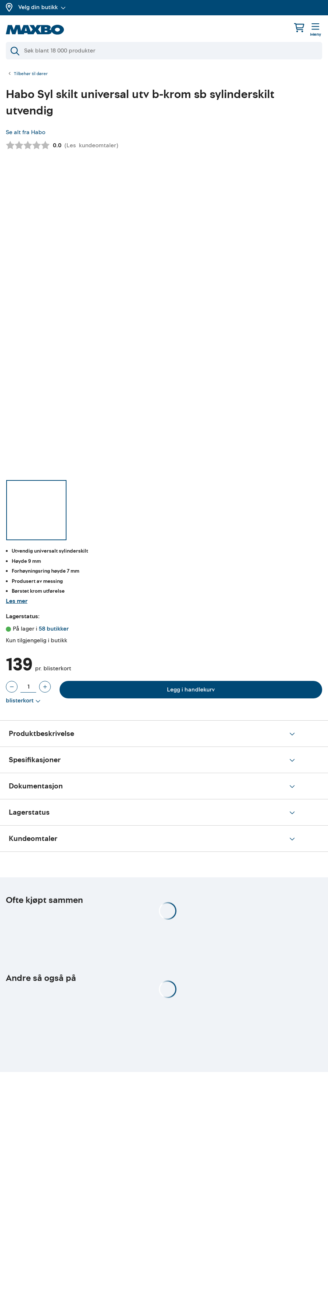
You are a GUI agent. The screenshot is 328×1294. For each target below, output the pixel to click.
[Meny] (315, 30)
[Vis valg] (23, 701)
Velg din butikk (42, 7)
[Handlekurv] (299, 27)
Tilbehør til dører (31, 74)
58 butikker (54, 629)
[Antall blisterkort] (28, 687)
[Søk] (164, 50)
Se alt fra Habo (25, 132)
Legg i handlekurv (191, 690)
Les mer (16, 601)
